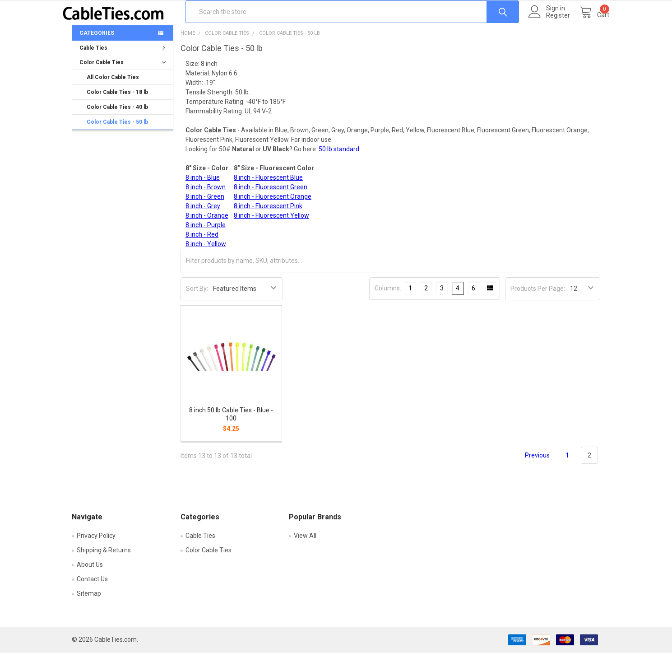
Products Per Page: (537, 294)
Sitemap (89, 598)
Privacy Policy (96, 541)
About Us (90, 570)
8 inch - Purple (205, 230)
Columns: (388, 293)
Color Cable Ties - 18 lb (117, 97)
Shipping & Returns (104, 555)
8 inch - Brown (205, 192)
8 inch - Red (201, 239)
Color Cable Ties (122, 68)
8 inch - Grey (202, 211)
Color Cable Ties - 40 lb (117, 112)
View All (305, 541)
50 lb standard (339, 154)
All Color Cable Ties (113, 82)
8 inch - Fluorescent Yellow (271, 220)
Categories (96, 38)
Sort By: (197, 294)
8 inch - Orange (206, 220)
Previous (532, 460)
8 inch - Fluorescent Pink (268, 211)
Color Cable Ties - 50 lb (117, 127)
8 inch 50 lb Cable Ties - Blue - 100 (231, 419)
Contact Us (92, 584)
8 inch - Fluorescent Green (270, 192)
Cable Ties (123, 53)
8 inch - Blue (202, 183)
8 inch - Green (204, 201)
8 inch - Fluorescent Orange (272, 201)
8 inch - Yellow (205, 249)
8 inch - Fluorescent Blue (268, 183)
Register (549, 20)
